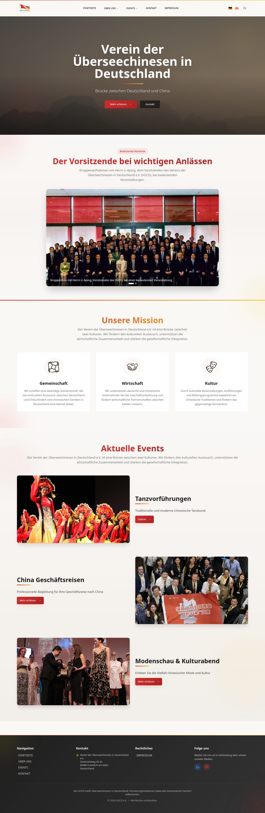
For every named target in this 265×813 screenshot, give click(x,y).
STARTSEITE (89, 8)
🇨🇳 (237, 8)
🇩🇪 (230, 8)
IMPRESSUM (171, 8)
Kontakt (150, 105)
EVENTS (132, 8)
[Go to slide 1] (131, 283)
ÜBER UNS (111, 8)
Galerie (144, 519)
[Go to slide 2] (136, 283)
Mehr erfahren (121, 105)
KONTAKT (151, 8)
